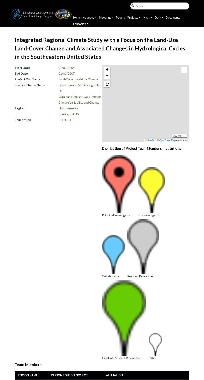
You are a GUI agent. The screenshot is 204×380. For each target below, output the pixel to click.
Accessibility (124, 358)
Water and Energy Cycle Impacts (79, 96)
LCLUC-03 (65, 120)
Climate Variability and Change (78, 102)
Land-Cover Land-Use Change (78, 79)
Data (157, 17)
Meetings (105, 17)
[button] (148, 106)
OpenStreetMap (167, 140)
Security (82, 358)
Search (132, 5)
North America (68, 108)
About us (88, 17)
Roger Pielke (26, 202)
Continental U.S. (68, 114)
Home (77, 17)
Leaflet (150, 140)
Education (79, 24)
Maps (146, 17)
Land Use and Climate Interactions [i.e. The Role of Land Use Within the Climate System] (72, 273)
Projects (132, 17)
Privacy (81, 353)
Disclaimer (101, 358)
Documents (173, 17)
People (120, 17)
